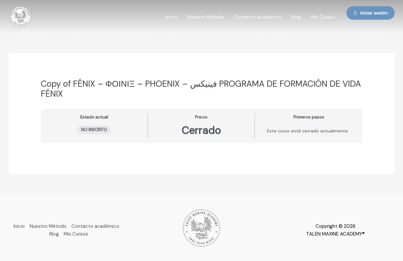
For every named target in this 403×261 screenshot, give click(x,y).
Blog (296, 17)
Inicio (172, 17)
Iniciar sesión (370, 13)
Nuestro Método (205, 17)
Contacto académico (258, 17)
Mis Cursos (323, 17)
